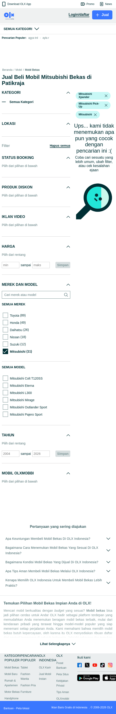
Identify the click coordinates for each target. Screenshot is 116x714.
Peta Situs (62, 674)
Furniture (25, 691)
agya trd (33, 37)
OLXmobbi (62, 698)
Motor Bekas (12, 691)
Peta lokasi (22, 708)
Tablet (24, 667)
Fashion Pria (28, 685)
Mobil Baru (11, 674)
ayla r (46, 37)
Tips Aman (62, 692)
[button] (16, 4)
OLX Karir (45, 667)
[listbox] (106, 95)
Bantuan (9, 708)
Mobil (19, 69)
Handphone (11, 698)
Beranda (7, 69)
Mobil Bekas (32, 69)
